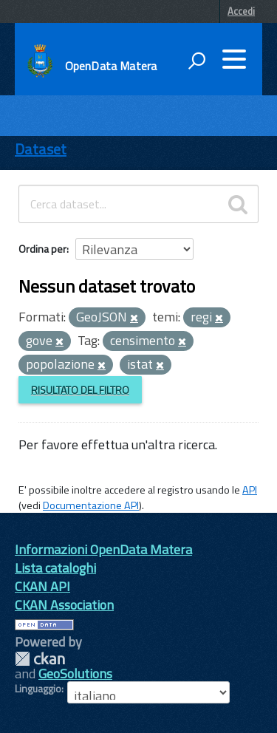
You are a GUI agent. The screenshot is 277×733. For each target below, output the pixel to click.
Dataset (40, 148)
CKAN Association (64, 605)
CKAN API (42, 586)
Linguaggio (38, 688)
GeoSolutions (75, 673)
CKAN (40, 658)
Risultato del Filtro (80, 390)
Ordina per (42, 248)
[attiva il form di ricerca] (196, 61)
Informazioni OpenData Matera (103, 549)
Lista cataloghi (55, 568)
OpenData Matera (111, 66)
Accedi (241, 11)
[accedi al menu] (234, 59)
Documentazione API (91, 505)
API (249, 490)
